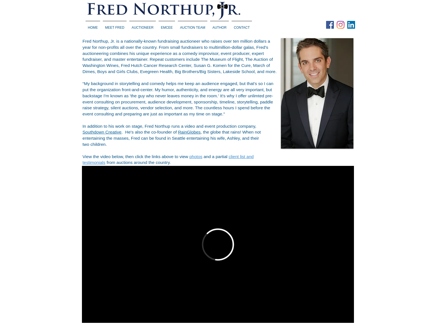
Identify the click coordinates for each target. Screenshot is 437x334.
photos (195, 156)
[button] (142, 25)
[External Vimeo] (218, 244)
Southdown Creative (102, 132)
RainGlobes (189, 132)
